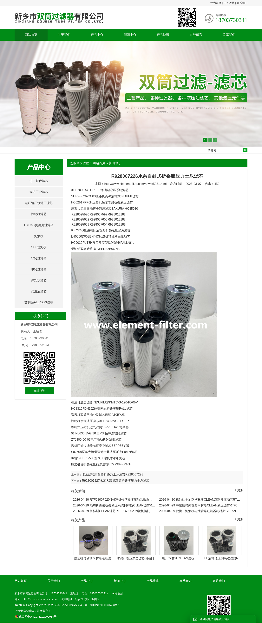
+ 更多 (238, 490)
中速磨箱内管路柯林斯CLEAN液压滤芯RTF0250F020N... (200, 505)
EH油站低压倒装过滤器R (221, 558)
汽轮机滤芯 (39, 214)
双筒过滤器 (39, 258)
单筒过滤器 (39, 269)
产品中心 (97, 34)
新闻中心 (130, 34)
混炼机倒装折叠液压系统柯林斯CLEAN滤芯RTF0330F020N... (114, 505)
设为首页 (215, 2)
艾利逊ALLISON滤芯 (38, 302)
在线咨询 (39, 390)
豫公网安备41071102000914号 (35, 616)
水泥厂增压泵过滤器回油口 (135, 558)
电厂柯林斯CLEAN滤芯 (178, 558)
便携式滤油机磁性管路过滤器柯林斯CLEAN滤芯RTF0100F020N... (200, 511)
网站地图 (117, 593)
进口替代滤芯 (38, 181)
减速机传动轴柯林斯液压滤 (92, 558)
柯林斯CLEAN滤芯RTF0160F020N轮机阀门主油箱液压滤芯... (114, 511)
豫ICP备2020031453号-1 (104, 605)
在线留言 (196, 34)
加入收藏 (229, 2)
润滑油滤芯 (39, 291)
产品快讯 (163, 34)
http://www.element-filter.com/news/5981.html (135, 183)
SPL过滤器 (38, 247)
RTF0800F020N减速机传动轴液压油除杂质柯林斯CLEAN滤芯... (114, 499)
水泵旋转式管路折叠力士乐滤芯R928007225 (112, 474)
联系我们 (242, 2)
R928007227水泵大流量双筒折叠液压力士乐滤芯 (115, 480)
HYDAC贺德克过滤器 (39, 225)
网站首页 (31, 34)
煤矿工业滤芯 (38, 192)
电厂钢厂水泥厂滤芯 (39, 203)
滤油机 (38, 236)
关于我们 (64, 34)
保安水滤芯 (39, 280)
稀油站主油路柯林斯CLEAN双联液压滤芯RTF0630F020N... (200, 499)
